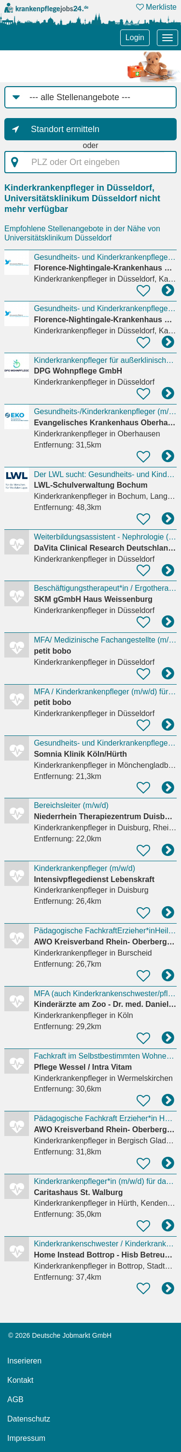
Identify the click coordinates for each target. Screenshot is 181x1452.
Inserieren (24, 1361)
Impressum (26, 1438)
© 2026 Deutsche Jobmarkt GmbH (59, 1335)
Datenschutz (28, 1419)
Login (134, 37)
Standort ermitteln (65, 129)
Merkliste (156, 7)
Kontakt (20, 1380)
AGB (15, 1399)
